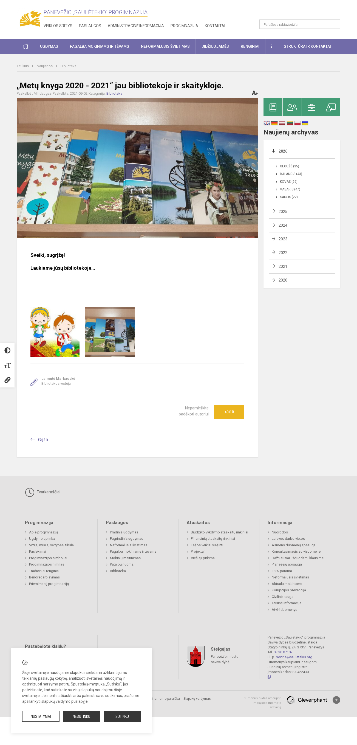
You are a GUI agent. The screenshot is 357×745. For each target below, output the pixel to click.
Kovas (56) (289, 182)
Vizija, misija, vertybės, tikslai (52, 545)
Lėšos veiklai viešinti (207, 545)
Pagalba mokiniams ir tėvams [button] (99, 46)
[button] (303, 11)
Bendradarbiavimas (44, 577)
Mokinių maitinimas (125, 558)
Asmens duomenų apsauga (294, 545)
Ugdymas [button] (49, 46)
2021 (283, 266)
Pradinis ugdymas (124, 532)
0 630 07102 (283, 652)
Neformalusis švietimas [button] (165, 46)
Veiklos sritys (58, 26)
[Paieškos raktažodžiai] (299, 24)
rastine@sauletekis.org (294, 657)
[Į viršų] (336, 700)
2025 (283, 211)
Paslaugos (90, 26)
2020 (283, 280)
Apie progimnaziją (43, 532)
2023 (283, 239)
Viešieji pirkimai (203, 558)
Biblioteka (68, 66)
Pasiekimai (37, 551)
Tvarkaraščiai (42, 492)
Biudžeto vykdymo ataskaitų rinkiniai (219, 532)
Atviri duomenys (284, 610)
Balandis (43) (291, 174)
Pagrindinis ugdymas (126, 538)
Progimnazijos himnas (46, 564)
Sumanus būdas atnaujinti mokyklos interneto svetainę (262, 702)
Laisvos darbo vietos (288, 538)
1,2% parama (282, 571)
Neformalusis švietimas (128, 545)
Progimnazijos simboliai (48, 558)
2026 (283, 151)
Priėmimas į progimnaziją (49, 584)
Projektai (198, 551)
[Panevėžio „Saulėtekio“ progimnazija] (30, 18)
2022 (283, 253)
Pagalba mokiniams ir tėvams (133, 551)
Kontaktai (215, 26)
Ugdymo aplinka (42, 538)
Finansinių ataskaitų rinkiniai (213, 538)
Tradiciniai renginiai (44, 571)
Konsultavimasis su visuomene (296, 551)
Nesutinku (81, 716)
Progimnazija (184, 26)
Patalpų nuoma (122, 564)
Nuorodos (280, 532)
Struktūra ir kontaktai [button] (307, 46)
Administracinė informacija (136, 26)
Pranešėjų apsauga (287, 564)
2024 (283, 225)
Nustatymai (41, 716)
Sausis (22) (289, 197)
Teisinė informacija (286, 603)
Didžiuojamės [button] (215, 46)
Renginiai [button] (250, 46)
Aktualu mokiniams (287, 584)
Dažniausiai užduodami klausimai (298, 558)
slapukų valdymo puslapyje (64, 701)
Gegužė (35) (289, 166)
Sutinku (122, 716)
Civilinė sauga (282, 597)
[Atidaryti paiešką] (334, 24)
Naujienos (45, 66)
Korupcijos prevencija (289, 590)
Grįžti (43, 439)
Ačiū (229, 412)
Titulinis (23, 66)
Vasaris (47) (290, 189)
